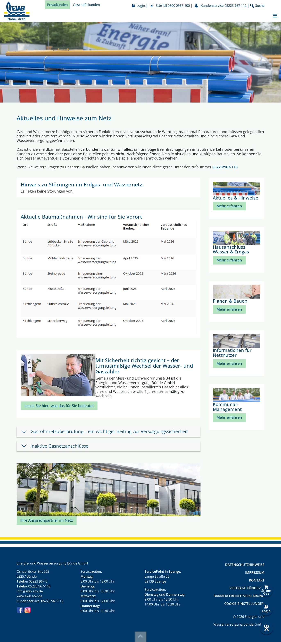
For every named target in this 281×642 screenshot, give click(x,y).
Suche (257, 5)
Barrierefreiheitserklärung (239, 596)
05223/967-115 (225, 166)
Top (140, 637)
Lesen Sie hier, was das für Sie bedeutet (59, 405)
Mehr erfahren (229, 205)
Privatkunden (57, 4)
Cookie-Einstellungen (244, 603)
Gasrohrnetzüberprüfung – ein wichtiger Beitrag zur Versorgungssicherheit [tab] (109, 431)
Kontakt (256, 580)
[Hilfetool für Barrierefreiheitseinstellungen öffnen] (266, 628)
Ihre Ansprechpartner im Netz (46, 520)
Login (141, 5)
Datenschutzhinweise (244, 564)
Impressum (254, 572)
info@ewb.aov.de (30, 591)
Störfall (173, 5)
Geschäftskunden (86, 4)
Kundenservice (224, 5)
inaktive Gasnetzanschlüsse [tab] (59, 446)
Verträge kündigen (247, 588)
